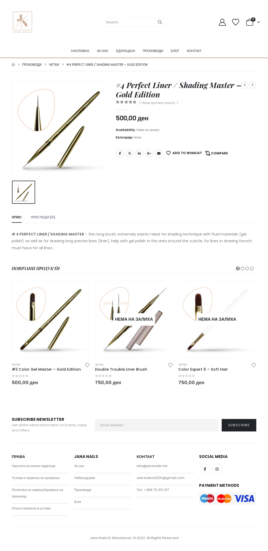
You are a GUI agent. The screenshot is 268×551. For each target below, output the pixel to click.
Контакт (194, 50)
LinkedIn (139, 153)
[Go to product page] (51, 319)
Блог (175, 50)
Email (159, 153)
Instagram (217, 470)
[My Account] (222, 22)
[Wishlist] (235, 22)
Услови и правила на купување (36, 479)
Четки (137, 137)
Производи (153, 50)
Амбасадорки (84, 479)
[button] (237, 268)
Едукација (125, 50)
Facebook (120, 153)
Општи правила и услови (31, 509)
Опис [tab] (17, 217)
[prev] (244, 85)
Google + (149, 153)
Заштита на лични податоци (33, 467)
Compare (219, 153)
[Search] (160, 22)
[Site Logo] (22, 22)
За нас (103, 50)
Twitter (129, 153)
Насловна (80, 50)
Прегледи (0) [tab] (43, 217)
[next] (252, 85)
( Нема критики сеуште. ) (158, 102)
